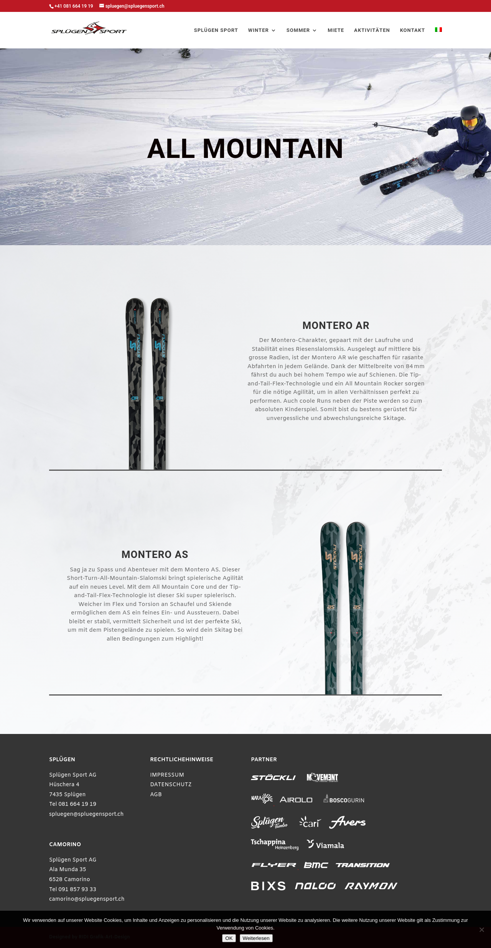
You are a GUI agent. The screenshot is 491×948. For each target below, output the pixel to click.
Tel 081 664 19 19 (72, 804)
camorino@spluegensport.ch (87, 899)
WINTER (258, 31)
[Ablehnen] (481, 929)
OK (228, 938)
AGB (156, 795)
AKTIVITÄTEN (372, 31)
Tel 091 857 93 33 (72, 889)
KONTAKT (412, 31)
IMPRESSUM (167, 775)
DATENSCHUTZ (171, 785)
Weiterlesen (256, 938)
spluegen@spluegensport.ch (86, 814)
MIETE (336, 31)
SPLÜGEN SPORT (216, 31)
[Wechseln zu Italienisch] (438, 37)
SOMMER (298, 31)
